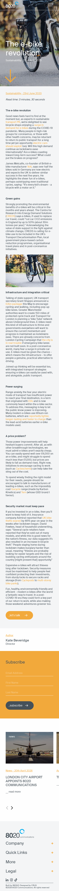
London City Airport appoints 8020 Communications (24, 781)
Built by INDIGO (12, 885)
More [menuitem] (10, 862)
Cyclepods (28, 580)
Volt (29, 166)
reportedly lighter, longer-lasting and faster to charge (27, 417)
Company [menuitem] (15, 843)
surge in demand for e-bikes (25, 126)
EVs (30, 401)
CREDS (10, 216)
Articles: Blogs (14, 38)
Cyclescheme (23, 468)
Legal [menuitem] (11, 871)
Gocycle (15, 489)
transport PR (13, 122)
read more (15, 791)
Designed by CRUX (28, 885)
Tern (23, 492)
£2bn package (14, 304)
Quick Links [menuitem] (16, 852)
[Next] (11, 808)
